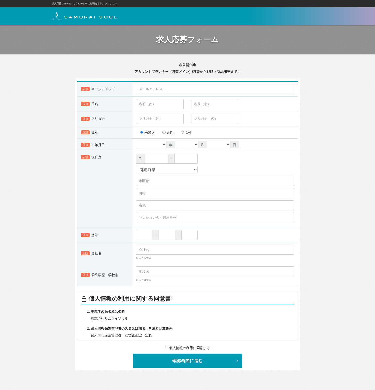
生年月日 (93, 145)
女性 (186, 133)
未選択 (147, 133)
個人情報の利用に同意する (187, 348)
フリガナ (93, 119)
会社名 (91, 253)
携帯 (89, 235)
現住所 (91, 157)
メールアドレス (98, 89)
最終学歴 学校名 (99, 275)
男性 (167, 133)
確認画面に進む (205, 361)
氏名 (89, 104)
